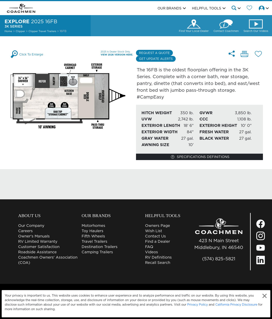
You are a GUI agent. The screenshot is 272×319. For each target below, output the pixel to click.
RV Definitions (158, 257)
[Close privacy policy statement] (264, 296)
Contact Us (155, 236)
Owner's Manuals (34, 236)
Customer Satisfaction (39, 246)
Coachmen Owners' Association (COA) (47, 260)
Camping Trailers (97, 252)
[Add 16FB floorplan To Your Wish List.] (258, 54)
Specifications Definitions (200, 156)
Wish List (153, 230)
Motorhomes (93, 225)
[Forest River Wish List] (249, 8)
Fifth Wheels (93, 236)
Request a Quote (154, 53)
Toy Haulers (92, 230)
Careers (25, 230)
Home (8, 31)
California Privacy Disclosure (236, 304)
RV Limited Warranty (37, 241)
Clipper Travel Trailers (43, 31)
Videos (151, 252)
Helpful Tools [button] (206, 8)
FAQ (149, 246)
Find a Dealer (157, 241)
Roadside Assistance (37, 252)
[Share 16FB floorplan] (231, 54)
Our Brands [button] (170, 8)
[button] (236, 8)
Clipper (20, 31)
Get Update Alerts (156, 59)
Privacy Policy (197, 304)
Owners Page (157, 225)
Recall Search (157, 262)
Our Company (31, 225)
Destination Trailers (99, 246)
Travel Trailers (94, 241)
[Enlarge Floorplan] (72, 96)
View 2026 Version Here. (117, 54)
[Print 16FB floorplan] (244, 54)
